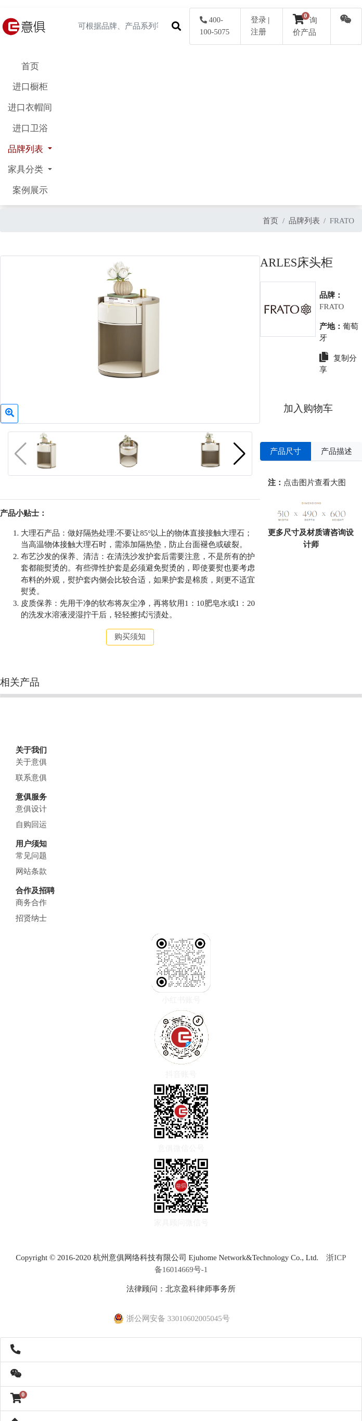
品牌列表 (304, 221)
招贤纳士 (31, 910)
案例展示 (30, 190)
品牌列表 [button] (26, 149)
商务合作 (31, 895)
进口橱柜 (30, 87)
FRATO (330, 306)
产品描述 (335, 451)
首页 (30, 66)
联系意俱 (31, 770)
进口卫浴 (30, 128)
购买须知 (128, 629)
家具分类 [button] (26, 169)
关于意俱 (31, 754)
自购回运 (31, 817)
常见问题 (31, 848)
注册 (258, 32)
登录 (258, 20)
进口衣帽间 (30, 107)
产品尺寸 (283, 451)
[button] (236, 447)
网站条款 (31, 863)
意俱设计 (31, 801)
